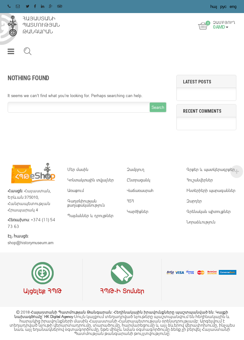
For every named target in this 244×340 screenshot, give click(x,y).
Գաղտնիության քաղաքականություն (86, 203)
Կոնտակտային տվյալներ (90, 179)
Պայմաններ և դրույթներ (90, 215)
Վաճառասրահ (140, 190)
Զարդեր (194, 200)
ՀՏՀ (130, 200)
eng (233, 6)
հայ (213, 6)
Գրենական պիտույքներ (208, 211)
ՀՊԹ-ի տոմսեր (122, 291)
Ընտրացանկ (138, 179)
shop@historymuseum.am (30, 242)
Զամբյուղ (135, 169)
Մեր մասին (77, 169)
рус (223, 6)
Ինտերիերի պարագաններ (210, 190)
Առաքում (75, 190)
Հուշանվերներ (199, 179)
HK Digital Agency (59, 316)
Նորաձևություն (200, 221)
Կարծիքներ (137, 211)
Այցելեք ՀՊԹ (42, 291)
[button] (11, 52)
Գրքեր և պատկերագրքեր (210, 169)
